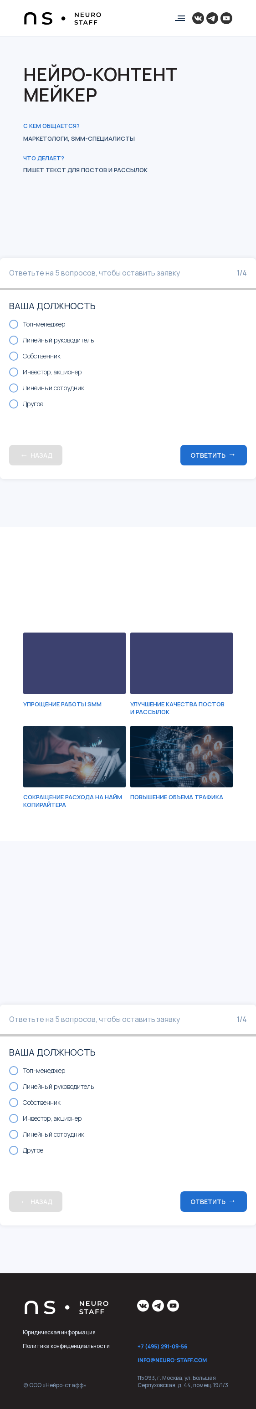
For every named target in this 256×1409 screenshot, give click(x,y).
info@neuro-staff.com (172, 1360)
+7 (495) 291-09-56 (162, 1346)
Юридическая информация (59, 1332)
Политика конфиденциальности (66, 1346)
